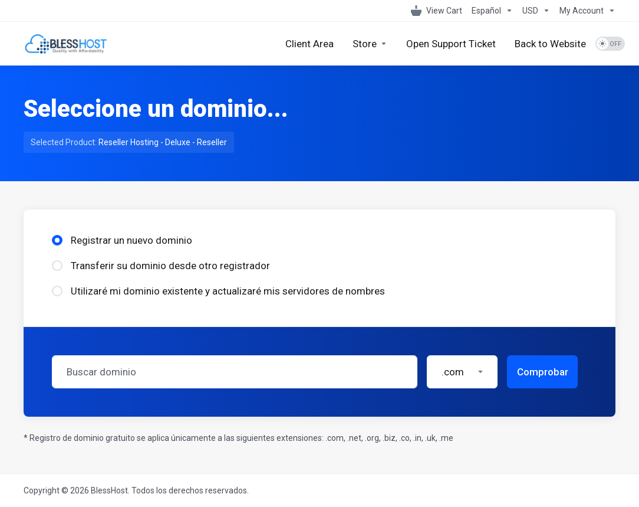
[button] (462, 371)
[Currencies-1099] (536, 10)
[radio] (57, 240)
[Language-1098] (492, 10)
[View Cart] (436, 10)
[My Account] (585, 10)
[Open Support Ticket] (451, 44)
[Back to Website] (550, 44)
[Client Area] (309, 44)
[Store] (370, 44)
